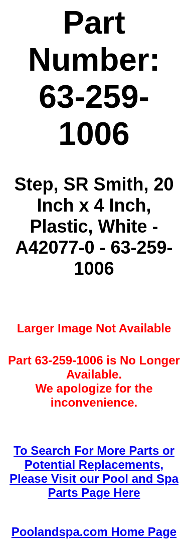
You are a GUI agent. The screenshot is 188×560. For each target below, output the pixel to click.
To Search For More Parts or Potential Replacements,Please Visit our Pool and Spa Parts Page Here (94, 471)
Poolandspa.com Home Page (94, 531)
